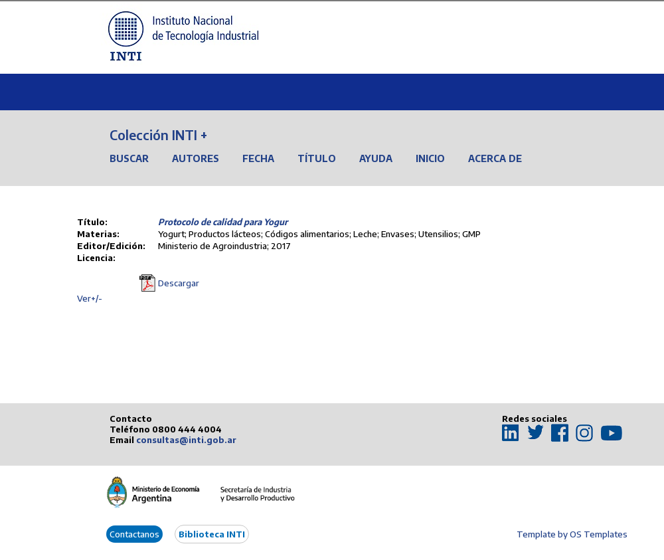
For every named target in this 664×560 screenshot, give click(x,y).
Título (316, 158)
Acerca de (495, 158)
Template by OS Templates (572, 534)
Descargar (178, 283)
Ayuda (375, 158)
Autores (195, 158)
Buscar (129, 158)
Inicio (430, 158)
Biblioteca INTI (212, 534)
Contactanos (134, 534)
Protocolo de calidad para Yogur (223, 222)
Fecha (258, 158)
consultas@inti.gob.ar (186, 439)
